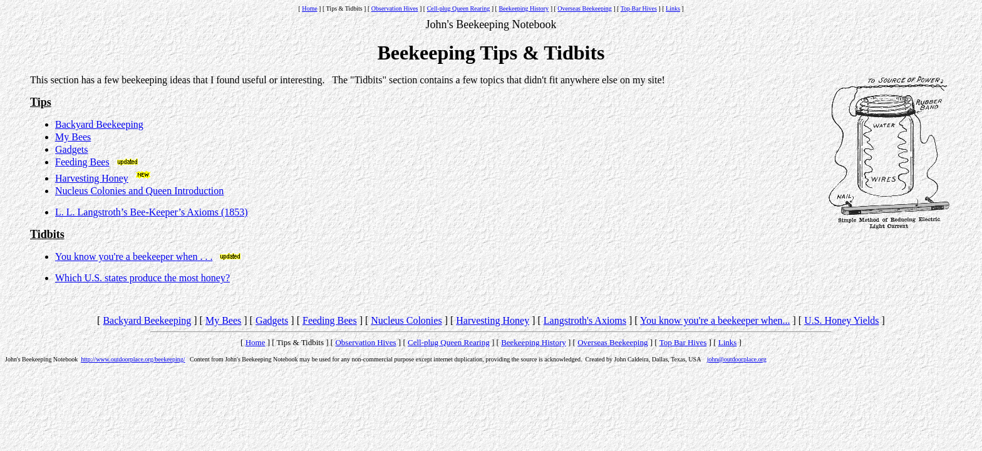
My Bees (73, 137)
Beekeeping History (524, 8)
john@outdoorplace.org (737, 359)
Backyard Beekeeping (99, 124)
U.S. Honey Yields (841, 320)
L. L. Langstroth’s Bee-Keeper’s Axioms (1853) (151, 212)
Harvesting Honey (91, 178)
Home (309, 8)
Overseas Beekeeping (584, 8)
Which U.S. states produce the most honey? (142, 277)
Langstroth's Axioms (585, 320)
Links (673, 8)
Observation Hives (394, 8)
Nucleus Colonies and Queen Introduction (139, 190)
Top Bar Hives (639, 8)
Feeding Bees (82, 162)
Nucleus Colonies (406, 320)
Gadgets (71, 149)
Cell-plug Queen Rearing (458, 8)
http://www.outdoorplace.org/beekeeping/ (133, 359)
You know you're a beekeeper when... (715, 320)
